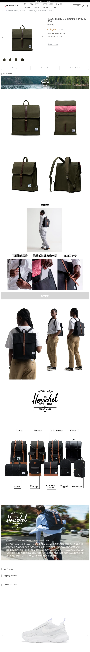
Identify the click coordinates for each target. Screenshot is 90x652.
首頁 (25, 4)
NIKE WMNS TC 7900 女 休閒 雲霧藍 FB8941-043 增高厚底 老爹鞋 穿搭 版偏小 (17, 616)
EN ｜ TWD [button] (77, 6)
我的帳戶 (15, 631)
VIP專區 (54, 7)
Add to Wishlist (53, 44)
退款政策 (22, 631)
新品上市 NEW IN (34, 4)
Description (16, 68)
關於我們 (8, 631)
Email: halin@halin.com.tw (9, 639)
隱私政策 (36, 631)
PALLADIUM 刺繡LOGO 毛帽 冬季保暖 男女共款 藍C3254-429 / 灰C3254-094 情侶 (73, 616)
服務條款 (29, 631)
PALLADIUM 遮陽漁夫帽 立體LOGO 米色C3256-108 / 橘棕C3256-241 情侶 (45, 616)
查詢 (2, 631)
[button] (42, 37)
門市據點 (43, 631)
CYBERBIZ (42, 647)
